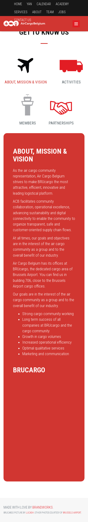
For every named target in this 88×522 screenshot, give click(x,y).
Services (20, 12)
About (37, 12)
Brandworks (42, 507)
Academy (62, 4)
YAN (29, 4)
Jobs (62, 12)
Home (18, 4)
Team (50, 12)
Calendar (44, 4)
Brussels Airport (72, 512)
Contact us (22, 20)
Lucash (30, 512)
